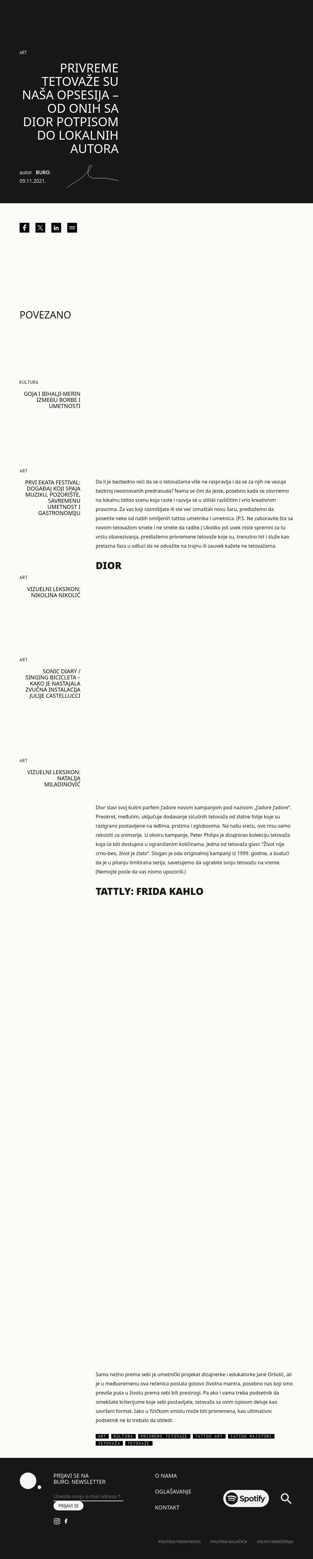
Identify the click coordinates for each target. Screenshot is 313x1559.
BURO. (43, 172)
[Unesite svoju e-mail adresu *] (88, 1496)
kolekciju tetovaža (269, 835)
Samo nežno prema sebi (123, 1374)
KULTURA (29, 382)
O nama (166, 1475)
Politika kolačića (228, 1541)
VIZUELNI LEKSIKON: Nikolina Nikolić (53, 592)
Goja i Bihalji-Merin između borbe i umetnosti (52, 400)
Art (23, 52)
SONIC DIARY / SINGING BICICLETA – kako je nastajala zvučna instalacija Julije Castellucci (52, 683)
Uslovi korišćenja (275, 1541)
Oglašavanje (173, 1491)
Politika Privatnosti (179, 1541)
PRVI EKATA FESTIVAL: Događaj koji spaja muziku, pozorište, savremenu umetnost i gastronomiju (52, 498)
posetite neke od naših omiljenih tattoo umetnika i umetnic (163, 518)
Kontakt (167, 1507)
